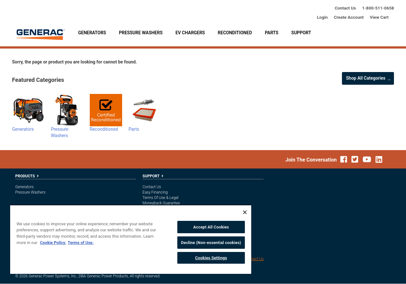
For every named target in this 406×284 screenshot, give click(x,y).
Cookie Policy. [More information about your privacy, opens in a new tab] (53, 242)
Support (301, 32)
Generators (92, 32)
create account (348, 17)
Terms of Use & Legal (160, 197)
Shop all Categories (365, 78)
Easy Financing (154, 192)
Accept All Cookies (211, 227)
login (322, 17)
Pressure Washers (140, 32)
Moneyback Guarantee (161, 203)
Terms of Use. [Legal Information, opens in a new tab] (81, 242)
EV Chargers (190, 32)
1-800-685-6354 (378, 7)
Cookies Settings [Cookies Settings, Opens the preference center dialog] (211, 257)
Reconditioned (235, 32)
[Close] (245, 212)
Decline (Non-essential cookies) (211, 242)
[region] (130, 239)
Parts (271, 32)
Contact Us (345, 7)
